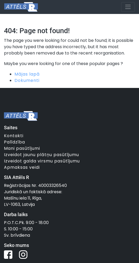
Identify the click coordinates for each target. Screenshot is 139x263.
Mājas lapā (27, 74)
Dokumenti (26, 80)
